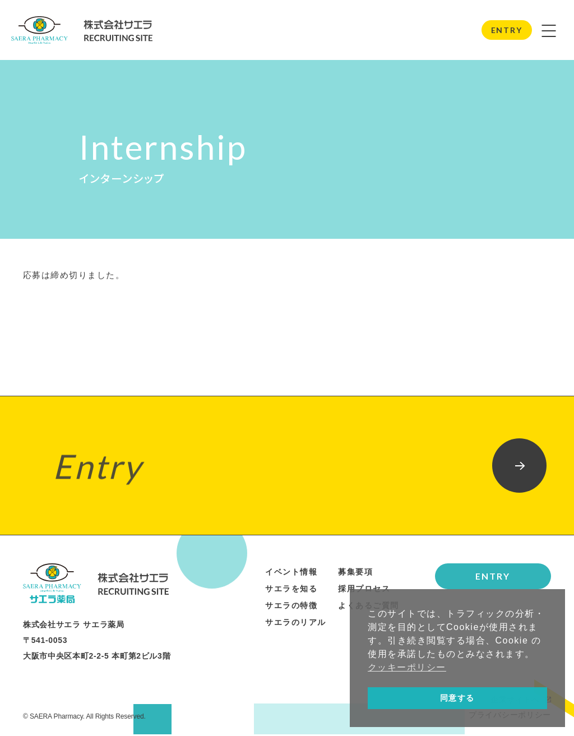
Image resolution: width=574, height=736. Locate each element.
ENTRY (506, 30)
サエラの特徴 (291, 607)
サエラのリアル (295, 623)
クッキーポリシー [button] (407, 667)
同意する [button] (457, 697)
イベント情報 (291, 573)
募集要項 (355, 573)
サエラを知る (291, 590)
